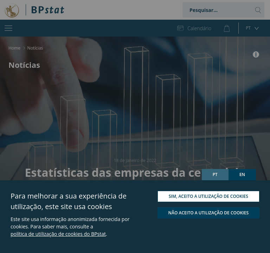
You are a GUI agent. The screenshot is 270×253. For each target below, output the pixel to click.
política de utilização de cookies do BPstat (58, 234)
